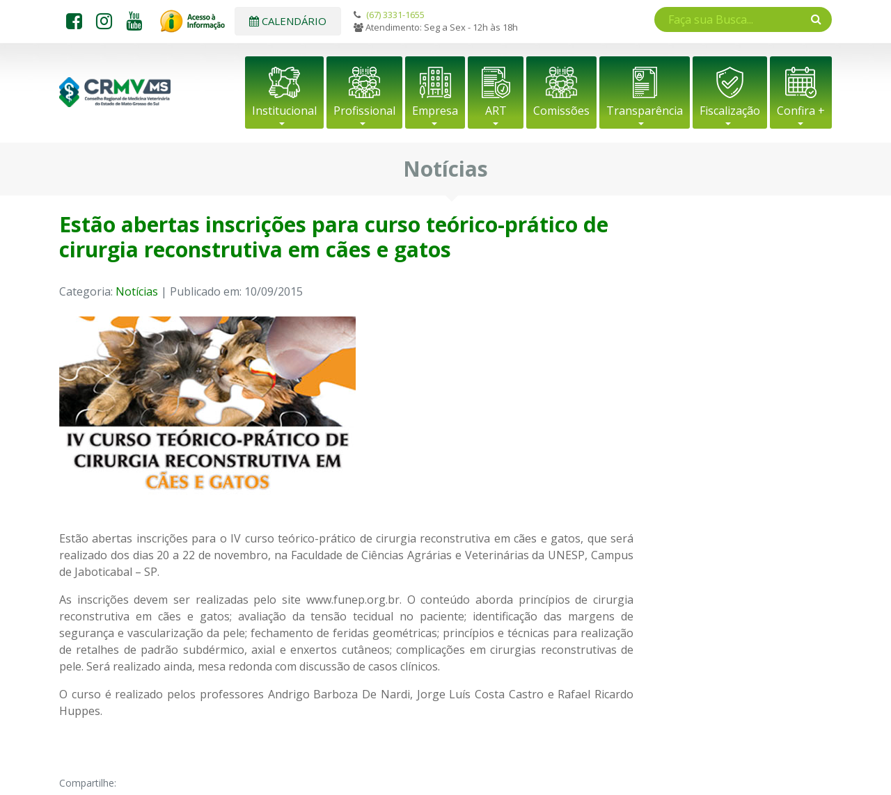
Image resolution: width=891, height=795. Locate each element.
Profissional (364, 110)
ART (496, 110)
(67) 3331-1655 (395, 14)
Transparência (644, 110)
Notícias (137, 291)
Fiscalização (730, 110)
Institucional (284, 110)
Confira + (801, 110)
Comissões (561, 110)
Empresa (435, 110)
